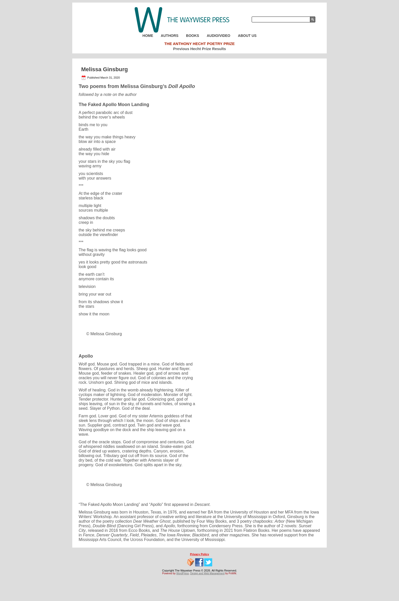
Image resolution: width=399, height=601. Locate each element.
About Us (247, 36)
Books (192, 36)
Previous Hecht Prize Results (199, 49)
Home (147, 36)
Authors (169, 36)
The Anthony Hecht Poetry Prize (199, 43)
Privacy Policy (199, 554)
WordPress (182, 573)
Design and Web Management (207, 573)
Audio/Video (218, 36)
